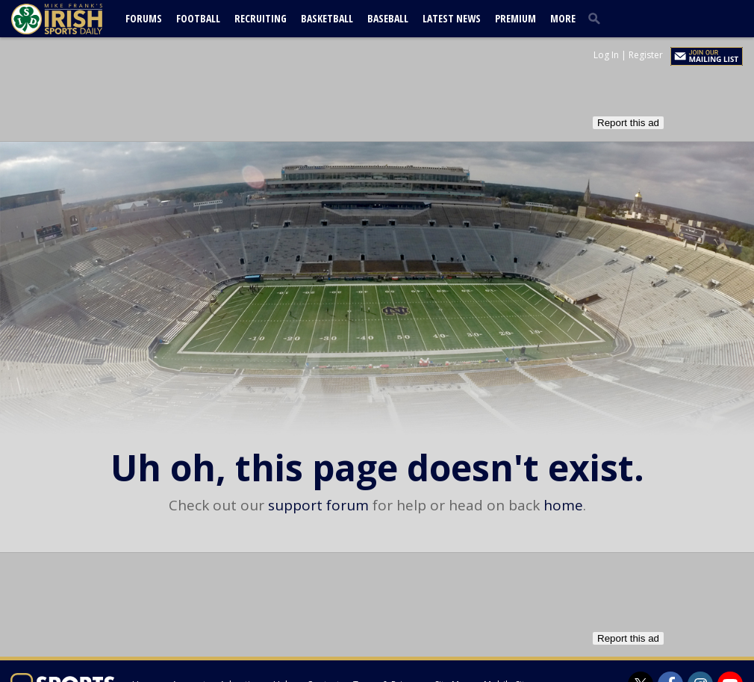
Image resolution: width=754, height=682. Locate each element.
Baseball (387, 18)
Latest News (452, 18)
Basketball (327, 18)
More (563, 18)
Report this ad (628, 122)
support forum (318, 505)
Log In (606, 55)
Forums (143, 18)
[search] (597, 17)
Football (198, 18)
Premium (515, 18)
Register (646, 55)
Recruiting (260, 18)
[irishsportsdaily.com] (74, 19)
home (563, 505)
